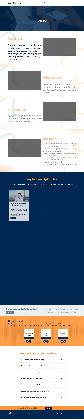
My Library (49, 2)
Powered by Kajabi (73, 416)
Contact (57, 2)
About (53, 2)
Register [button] (49, 408)
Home (36, 2)
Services (41, 2)
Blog (45, 2)
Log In (74, 2)
